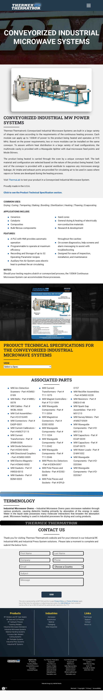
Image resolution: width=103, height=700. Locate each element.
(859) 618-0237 (70, 670)
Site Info (73, 688)
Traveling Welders (15, 624)
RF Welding (32, 662)
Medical (51, 622)
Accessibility (97, 688)
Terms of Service (72, 601)
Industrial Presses (32, 670)
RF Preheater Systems (15, 639)
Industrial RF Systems (15, 644)
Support (88, 620)
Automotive (51, 620)
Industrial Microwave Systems (15, 629)
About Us (87, 624)
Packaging (51, 624)
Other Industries (51, 627)
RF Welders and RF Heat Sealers (15, 617)
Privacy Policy (59, 601)
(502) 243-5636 (51, 670)
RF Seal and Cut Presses (15, 620)
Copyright (81, 688)
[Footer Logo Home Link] (14, 660)
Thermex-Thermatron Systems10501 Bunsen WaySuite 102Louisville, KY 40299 (89, 664)
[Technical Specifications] (27, 366)
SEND (51, 594)
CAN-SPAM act (65, 603)
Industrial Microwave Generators (15, 627)
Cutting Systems (15, 637)
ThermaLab (14, 179)
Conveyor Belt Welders (15, 634)
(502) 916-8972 (51, 668)
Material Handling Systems (15, 632)
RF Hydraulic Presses (15, 622)
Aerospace (51, 617)
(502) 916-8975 (70, 668)
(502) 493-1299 (89, 670)
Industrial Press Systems (15, 642)
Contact (88, 622)
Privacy (88, 688)
